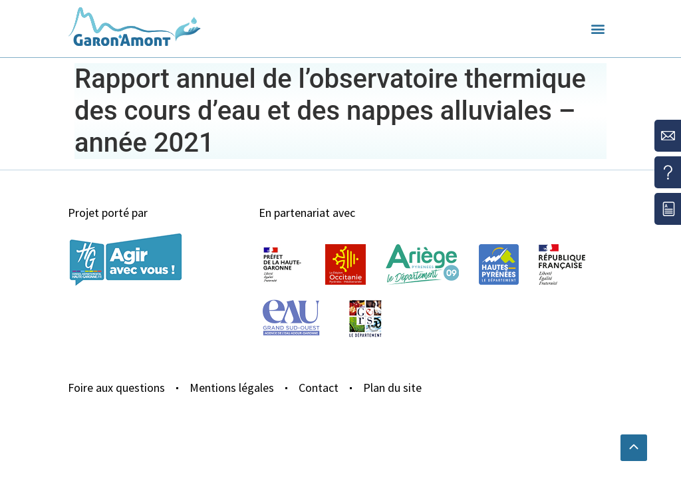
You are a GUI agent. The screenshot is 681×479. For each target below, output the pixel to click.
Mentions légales (232, 387)
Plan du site (392, 387)
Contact (319, 387)
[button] (598, 29)
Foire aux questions (116, 387)
